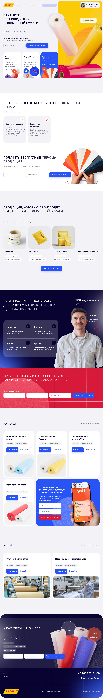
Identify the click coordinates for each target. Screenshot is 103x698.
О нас (25, 5)
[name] (14, 174)
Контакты (37, 5)
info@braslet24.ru (89, 678)
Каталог (19, 5)
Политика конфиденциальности (51, 691)
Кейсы (31, 5)
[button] (51, 268)
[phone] (14, 45)
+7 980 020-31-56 (92, 4)
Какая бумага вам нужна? (11, 391)
